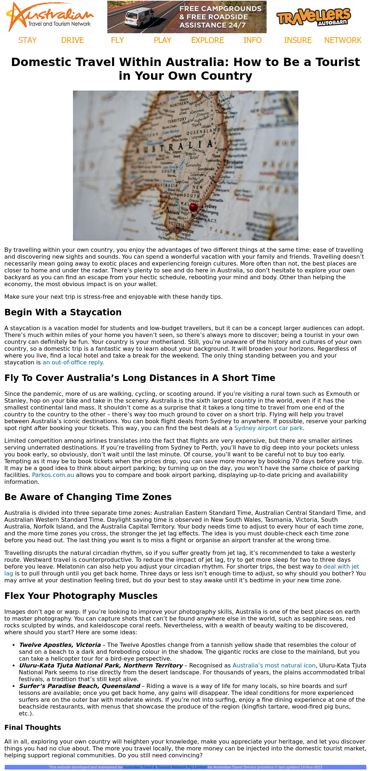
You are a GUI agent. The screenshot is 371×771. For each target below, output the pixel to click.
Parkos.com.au (53, 475)
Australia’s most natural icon (274, 665)
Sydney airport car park (268, 428)
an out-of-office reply (72, 362)
